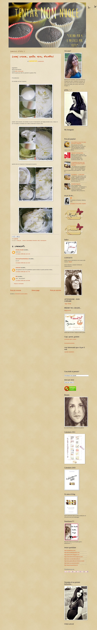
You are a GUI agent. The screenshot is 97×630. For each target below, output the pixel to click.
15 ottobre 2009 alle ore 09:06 (23, 280)
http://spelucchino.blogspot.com (71, 554)
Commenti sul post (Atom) (21, 293)
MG (16, 276)
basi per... (19, 240)
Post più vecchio (55, 290)
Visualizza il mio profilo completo (78, 203)
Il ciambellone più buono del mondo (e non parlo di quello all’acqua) (78, 164)
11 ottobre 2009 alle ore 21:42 (23, 254)
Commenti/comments (69, 343)
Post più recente (15, 290)
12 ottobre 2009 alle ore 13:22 (23, 262)
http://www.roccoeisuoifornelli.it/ (71, 563)
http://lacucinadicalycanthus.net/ (72, 552)
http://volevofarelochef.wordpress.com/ (73, 556)
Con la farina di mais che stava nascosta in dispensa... (78, 142)
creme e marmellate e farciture (29, 240)
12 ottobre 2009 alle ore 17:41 (23, 271)
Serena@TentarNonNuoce (22, 258)
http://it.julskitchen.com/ (70, 550)
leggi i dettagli (68, 303)
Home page (35, 290)
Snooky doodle (19, 249)
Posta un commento (19, 283)
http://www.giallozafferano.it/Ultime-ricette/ (74, 561)
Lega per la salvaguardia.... (77, 153)
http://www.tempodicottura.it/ (71, 565)
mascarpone (43, 240)
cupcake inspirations (69, 351)
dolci (39, 240)
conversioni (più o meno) (70, 339)
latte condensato (19, 71)
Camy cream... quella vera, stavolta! (33, 56)
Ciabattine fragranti (75, 184)
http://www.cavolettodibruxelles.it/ (72, 559)
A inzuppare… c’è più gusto (77, 174)
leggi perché (68, 310)
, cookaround (36, 61)
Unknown (18, 267)
